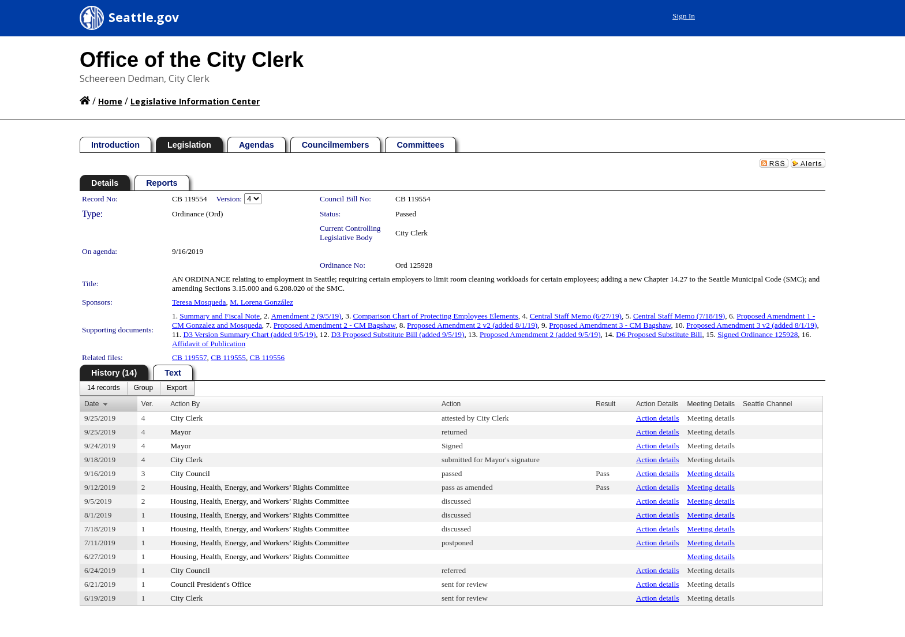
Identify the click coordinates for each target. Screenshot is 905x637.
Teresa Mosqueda (199, 302)
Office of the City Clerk (192, 60)
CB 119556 (267, 357)
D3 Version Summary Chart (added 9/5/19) (250, 334)
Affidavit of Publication (208, 343)
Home (110, 101)
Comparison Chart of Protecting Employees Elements (435, 316)
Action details (657, 418)
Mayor (180, 432)
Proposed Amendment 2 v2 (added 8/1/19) (472, 325)
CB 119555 (228, 357)
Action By (185, 404)
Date (91, 404)
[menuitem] (103, 388)
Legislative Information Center (195, 101)
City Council (190, 473)
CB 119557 (189, 357)
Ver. (147, 404)
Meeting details (711, 418)
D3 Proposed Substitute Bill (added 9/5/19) (398, 334)
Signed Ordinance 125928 (757, 334)
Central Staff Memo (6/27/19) (576, 316)
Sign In (683, 16)
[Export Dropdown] (177, 388)
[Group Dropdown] (143, 388)
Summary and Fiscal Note (219, 316)
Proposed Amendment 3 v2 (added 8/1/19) (751, 325)
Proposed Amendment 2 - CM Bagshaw (334, 325)
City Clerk (411, 232)
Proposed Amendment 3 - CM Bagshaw (610, 325)
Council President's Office (210, 584)
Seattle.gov (144, 17)
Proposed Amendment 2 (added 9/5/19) (540, 334)
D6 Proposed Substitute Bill (659, 334)
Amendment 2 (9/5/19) (306, 316)
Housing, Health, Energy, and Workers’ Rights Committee (259, 487)
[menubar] (137, 388)
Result (605, 404)
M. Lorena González (261, 302)
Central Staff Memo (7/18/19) (679, 316)
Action (451, 404)
